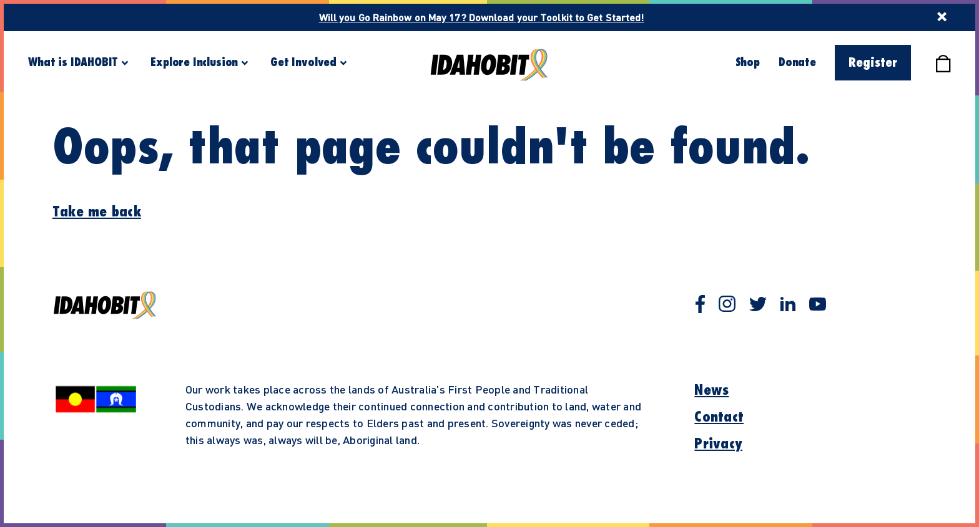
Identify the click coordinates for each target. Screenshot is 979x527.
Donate (797, 62)
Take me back (96, 212)
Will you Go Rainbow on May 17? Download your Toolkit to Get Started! (481, 17)
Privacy (718, 444)
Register (873, 63)
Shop (747, 62)
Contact (719, 417)
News (711, 390)
